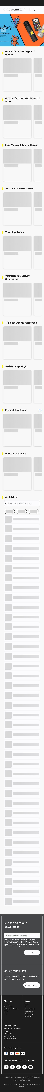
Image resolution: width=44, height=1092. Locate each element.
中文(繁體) (37, 1077)
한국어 (28, 1080)
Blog (5, 1013)
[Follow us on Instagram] (6, 1067)
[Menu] (39, 10)
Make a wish (31, 985)
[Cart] (25, 10)
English (6, 1077)
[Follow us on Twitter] (24, 1067)
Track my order (29, 1011)
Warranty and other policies (12, 1028)
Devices (27, 1004)
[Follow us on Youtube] (30, 1067)
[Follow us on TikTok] (18, 1067)
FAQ (26, 1006)
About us (6, 1004)
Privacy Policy (8, 1031)
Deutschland (21, 1077)
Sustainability (8, 1006)
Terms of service (8, 1033)
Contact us (28, 1016)
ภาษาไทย (22, 1080)
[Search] (34, 10)
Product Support (29, 1009)
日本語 (16, 1080)
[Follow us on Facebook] (12, 1067)
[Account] (30, 10)
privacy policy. (25, 946)
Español (30, 1077)
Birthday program (30, 1014)
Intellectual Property (10, 1038)
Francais (13, 1077)
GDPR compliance (9, 1036)
